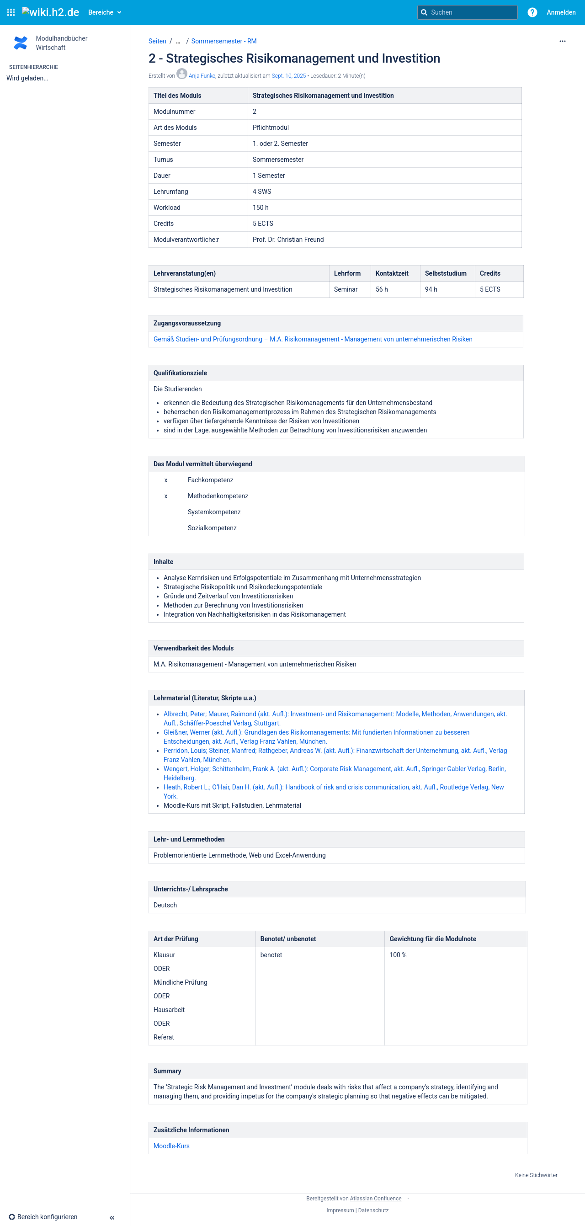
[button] (11, 12)
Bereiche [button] (100, 12)
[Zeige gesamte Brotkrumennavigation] (178, 41)
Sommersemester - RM (224, 41)
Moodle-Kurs (172, 1146)
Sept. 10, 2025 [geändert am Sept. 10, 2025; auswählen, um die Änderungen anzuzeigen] (289, 76)
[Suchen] (424, 12)
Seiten (157, 41)
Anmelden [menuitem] (561, 12)
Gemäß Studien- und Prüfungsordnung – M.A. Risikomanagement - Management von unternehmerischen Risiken (313, 339)
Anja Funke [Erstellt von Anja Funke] (202, 76)
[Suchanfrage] (467, 12)
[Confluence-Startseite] (50, 12)
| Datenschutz (372, 1210)
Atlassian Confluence (376, 1198)
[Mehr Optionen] (562, 41)
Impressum (340, 1210)
